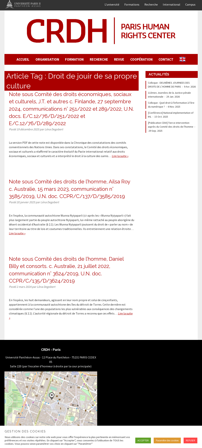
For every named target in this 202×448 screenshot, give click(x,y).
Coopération (141, 59)
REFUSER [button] (190, 440)
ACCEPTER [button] (143, 440)
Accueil (23, 59)
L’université (112, 4)
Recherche (151, 4)
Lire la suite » (120, 156)
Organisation (47, 59)
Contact (166, 59)
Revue (119, 59)
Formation (74, 59)
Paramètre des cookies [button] (167, 440)
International (171, 4)
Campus (190, 4)
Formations (131, 4)
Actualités (159, 74)
